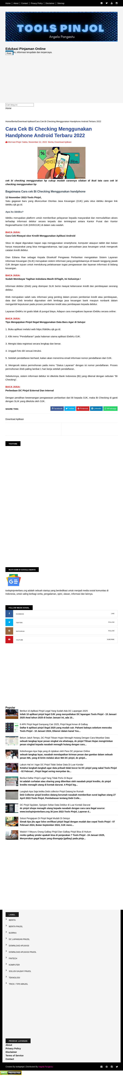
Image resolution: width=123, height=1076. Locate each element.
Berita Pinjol (16, 926)
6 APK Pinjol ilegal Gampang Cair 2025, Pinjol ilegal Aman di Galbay (54, 724)
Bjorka (12, 933)
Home (8, 3)
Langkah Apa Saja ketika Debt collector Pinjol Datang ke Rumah (52, 791)
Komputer (14, 965)
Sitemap (60, 3)
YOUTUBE (19, 640)
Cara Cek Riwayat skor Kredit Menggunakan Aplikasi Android (40, 235)
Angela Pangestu (45, 1067)
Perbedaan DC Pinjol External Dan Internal (29, 390)
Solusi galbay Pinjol (20, 971)
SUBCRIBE (110, 639)
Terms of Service (15, 1055)
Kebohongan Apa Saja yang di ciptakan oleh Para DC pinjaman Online (55, 751)
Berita (14, 121)
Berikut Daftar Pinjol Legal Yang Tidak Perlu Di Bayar (46, 778)
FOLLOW (111, 622)
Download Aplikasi (26, 121)
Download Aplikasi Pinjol (22, 952)
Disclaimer (49, 3)
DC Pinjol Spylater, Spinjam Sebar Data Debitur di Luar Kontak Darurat (55, 805)
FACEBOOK (20, 614)
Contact (24, 3)
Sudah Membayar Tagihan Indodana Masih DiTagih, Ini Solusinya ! (43, 279)
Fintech (13, 958)
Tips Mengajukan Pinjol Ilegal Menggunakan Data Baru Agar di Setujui (45, 322)
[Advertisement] (61, 77)
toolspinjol (20, 1067)
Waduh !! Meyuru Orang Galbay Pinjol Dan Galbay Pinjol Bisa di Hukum (55, 831)
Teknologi (14, 978)
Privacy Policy (37, 3)
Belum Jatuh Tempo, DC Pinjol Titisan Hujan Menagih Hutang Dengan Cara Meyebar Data (65, 737)
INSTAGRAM (20, 631)
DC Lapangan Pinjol (19, 939)
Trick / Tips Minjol (18, 984)
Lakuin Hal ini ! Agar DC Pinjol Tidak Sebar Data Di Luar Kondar (51, 764)
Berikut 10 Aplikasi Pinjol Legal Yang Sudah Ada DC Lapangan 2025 (54, 711)
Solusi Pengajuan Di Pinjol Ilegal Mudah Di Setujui (45, 818)
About (15, 3)
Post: (9, 53)
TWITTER (19, 622)
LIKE (112, 613)
